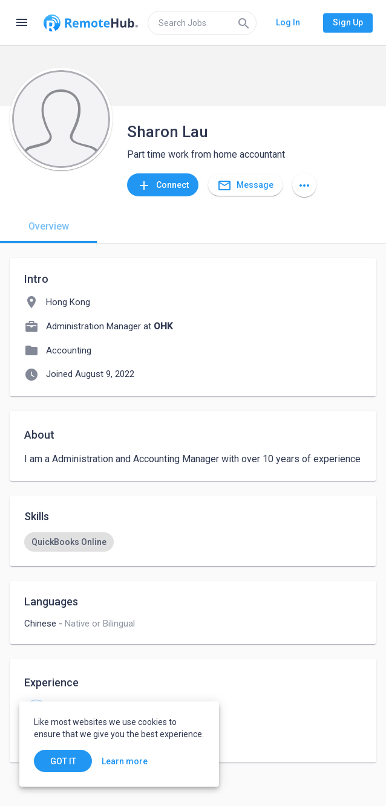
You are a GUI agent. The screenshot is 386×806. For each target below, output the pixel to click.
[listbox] (193, 542)
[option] (69, 542)
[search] (202, 23)
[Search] (244, 23)
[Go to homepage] (91, 23)
